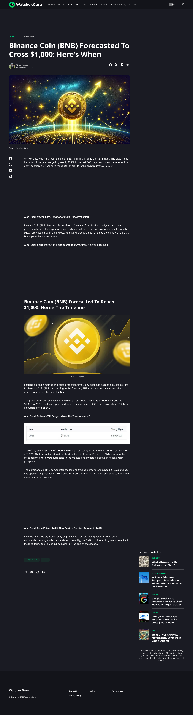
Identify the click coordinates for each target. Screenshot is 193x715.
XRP (153, 630)
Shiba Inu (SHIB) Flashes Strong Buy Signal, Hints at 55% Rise (72, 244)
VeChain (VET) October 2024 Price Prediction (63, 216)
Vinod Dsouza (22, 65)
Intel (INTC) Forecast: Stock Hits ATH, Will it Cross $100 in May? (164, 619)
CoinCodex (89, 384)
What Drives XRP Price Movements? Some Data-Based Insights (167, 637)
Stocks (155, 594)
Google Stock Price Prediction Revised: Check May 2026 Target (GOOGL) (167, 601)
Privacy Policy (75, 695)
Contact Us (73, 691)
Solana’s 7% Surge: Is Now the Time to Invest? (63, 416)
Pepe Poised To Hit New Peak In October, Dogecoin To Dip (70, 528)
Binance (13, 37)
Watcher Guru (19, 690)
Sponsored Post (159, 573)
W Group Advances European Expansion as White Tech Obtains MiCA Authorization (167, 582)
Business (156, 558)
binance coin (32, 559)
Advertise (94, 691)
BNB (45, 559)
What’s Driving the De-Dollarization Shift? (165, 563)
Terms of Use (117, 691)
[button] (173, 4)
